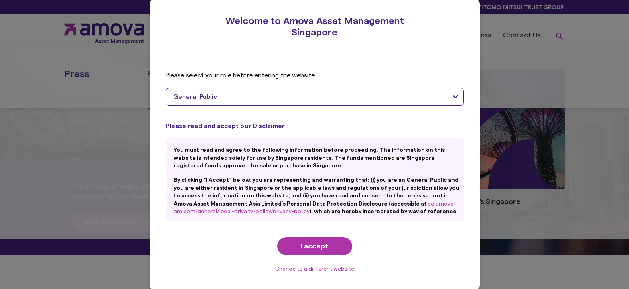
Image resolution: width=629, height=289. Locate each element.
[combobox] (315, 97)
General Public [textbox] (195, 97)
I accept (314, 246)
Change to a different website (314, 269)
